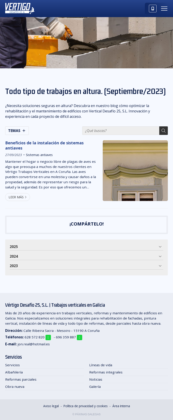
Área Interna (121, 406)
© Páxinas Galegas (87, 414)
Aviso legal (51, 406)
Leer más (16, 197)
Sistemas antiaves (39, 155)
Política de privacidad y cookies (86, 406)
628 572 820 (35, 337)
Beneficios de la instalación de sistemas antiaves (44, 145)
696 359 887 (66, 337)
